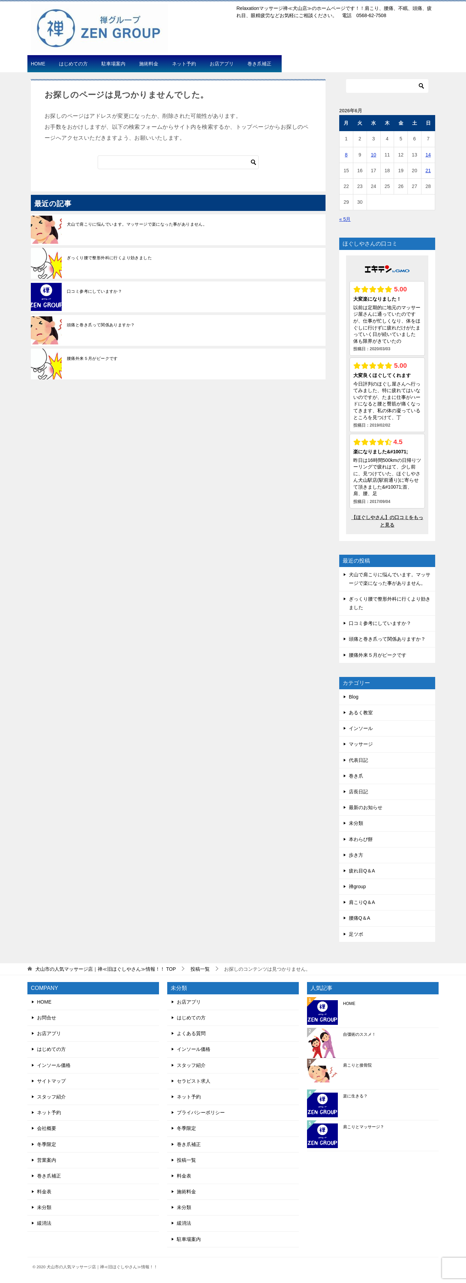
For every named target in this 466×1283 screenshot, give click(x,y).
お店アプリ (222, 63)
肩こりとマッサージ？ (363, 1126)
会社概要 (46, 1128)
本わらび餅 (361, 839)
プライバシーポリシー (201, 1112)
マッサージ (361, 744)
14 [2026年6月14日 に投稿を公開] (428, 155)
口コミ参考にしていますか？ (94, 291)
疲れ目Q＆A (362, 870)
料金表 (44, 1191)
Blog (353, 697)
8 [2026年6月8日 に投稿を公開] (346, 155)
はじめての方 (73, 63)
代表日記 (358, 760)
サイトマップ (51, 1081)
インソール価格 (54, 1065)
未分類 (356, 823)
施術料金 (148, 63)
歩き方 (356, 855)
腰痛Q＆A (359, 918)
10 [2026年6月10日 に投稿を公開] (373, 155)
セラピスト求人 (193, 1081)
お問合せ (46, 1017)
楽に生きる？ (355, 1096)
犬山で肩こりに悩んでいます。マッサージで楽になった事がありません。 (137, 224)
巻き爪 (356, 776)
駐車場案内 (113, 63)
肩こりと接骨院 (357, 1065)
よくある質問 (191, 1033)
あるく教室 (361, 712)
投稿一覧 (186, 1160)
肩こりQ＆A (362, 902)
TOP (105, 969)
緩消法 (44, 1223)
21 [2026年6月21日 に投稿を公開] (428, 170)
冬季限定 (46, 1144)
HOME (38, 63)
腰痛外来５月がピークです (92, 358)
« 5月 (345, 219)
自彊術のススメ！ (359, 1034)
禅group (357, 886)
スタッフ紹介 (51, 1096)
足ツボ (356, 934)
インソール (361, 728)
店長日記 (358, 791)
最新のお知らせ (365, 807)
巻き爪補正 (259, 63)
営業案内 (46, 1160)
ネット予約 (184, 63)
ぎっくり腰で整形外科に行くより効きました (109, 257)
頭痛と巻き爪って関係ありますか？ (101, 325)
